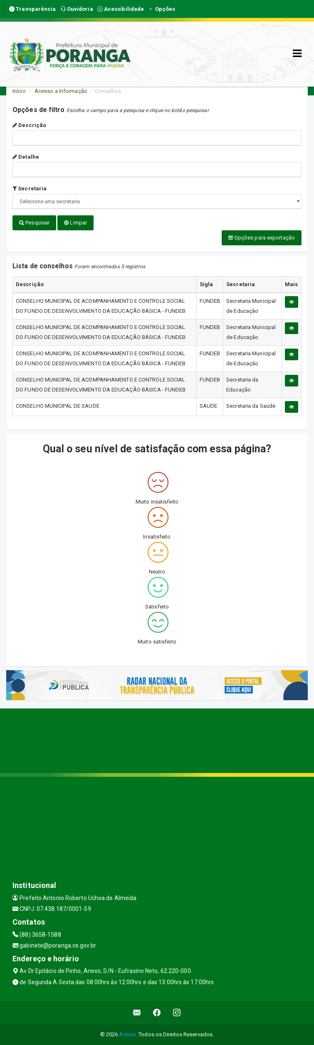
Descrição (29, 125)
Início (19, 91)
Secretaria (29, 188)
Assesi (127, 1034)
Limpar (75, 222)
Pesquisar (34, 222)
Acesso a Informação (61, 91)
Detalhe (25, 157)
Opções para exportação (261, 237)
